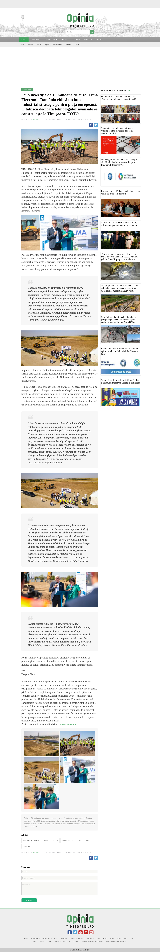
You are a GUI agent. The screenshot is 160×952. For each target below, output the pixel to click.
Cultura (30, 45)
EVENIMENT (35, 39)
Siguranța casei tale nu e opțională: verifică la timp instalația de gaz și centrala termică (117, 131)
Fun (64, 941)
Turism (39, 45)
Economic (64, 938)
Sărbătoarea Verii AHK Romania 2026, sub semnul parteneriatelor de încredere (119, 223)
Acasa (23, 39)
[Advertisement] (80, 66)
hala (79, 840)
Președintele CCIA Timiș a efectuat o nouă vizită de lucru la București (120, 192)
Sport (47, 45)
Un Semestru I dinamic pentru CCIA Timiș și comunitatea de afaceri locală (118, 97)
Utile (22, 45)
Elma (46, 840)
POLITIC (99, 39)
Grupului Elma (67, 840)
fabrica (55, 840)
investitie (89, 840)
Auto (34, 941)
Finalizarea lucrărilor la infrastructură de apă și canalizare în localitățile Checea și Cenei (119, 351)
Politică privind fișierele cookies (92, 941)
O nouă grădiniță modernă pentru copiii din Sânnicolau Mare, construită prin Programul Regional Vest (119, 162)
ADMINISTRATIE (50, 39)
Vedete (57, 941)
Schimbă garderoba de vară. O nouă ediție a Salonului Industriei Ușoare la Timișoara (120, 381)
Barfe (112, 938)
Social (55, 938)
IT (69, 941)
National (68, 45)
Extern (77, 45)
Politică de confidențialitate (115, 941)
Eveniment (34, 938)
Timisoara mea (57, 45)
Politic (73, 938)
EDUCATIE (88, 39)
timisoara (26, 846)
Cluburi (76, 941)
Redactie (37, 120)
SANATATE (76, 39)
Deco (49, 941)
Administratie (45, 938)
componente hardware (31, 840)
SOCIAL (64, 39)
